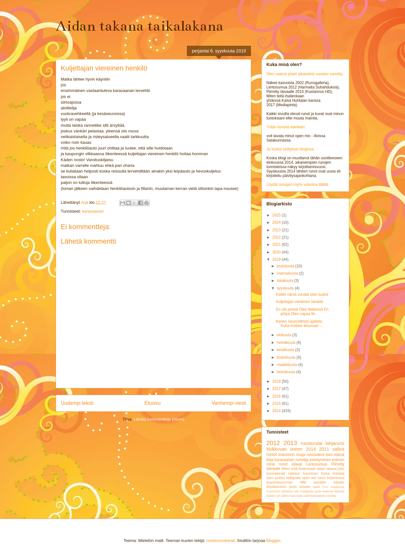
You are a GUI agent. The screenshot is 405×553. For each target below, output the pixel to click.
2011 (324, 449)
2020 (277, 252)
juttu (341, 469)
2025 (277, 215)
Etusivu (153, 403)
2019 (277, 259)
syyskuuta (286, 288)
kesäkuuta (286, 350)
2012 (273, 443)
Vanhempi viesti (229, 403)
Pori (325, 487)
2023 (277, 230)
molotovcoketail (220, 540)
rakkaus (294, 473)
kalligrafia (293, 478)
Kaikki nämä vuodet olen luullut (302, 294)
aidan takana (327, 469)
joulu (318, 491)
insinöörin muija (291, 455)
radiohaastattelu (314, 495)
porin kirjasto (299, 487)
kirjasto (339, 491)
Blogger (273, 540)
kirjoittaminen (276, 487)
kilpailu (339, 482)
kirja (269, 460)
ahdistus (287, 491)
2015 (277, 403)
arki (296, 491)
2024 (277, 222)
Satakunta (337, 487)
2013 (290, 443)
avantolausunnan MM (286, 482)
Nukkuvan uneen (284, 449)
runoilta (331, 495)
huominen (310, 473)
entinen (338, 460)
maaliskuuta (287, 364)
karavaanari (92, 211)
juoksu (280, 478)
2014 (277, 411)
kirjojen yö (273, 495)
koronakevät (275, 473)
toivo (270, 478)
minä (270, 464)
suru (316, 487)
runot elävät (290, 464)
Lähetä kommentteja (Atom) (159, 419)
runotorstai (311, 443)
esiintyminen (320, 460)
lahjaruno (335, 443)
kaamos (328, 491)
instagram (307, 491)
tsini (329, 455)
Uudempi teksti (77, 403)
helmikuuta (286, 372)
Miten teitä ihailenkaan (299, 469)
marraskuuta (288, 273)
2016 (277, 396)
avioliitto (320, 482)
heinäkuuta (286, 342)
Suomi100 (273, 491)
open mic (309, 478)
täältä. (324, 184)
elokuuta (284, 335)
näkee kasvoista (292, 495)
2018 (277, 381)
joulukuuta (286, 266)
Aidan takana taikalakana (139, 26)
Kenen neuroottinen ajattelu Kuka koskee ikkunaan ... (299, 323)
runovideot (315, 455)
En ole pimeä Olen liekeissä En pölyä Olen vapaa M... (302, 311)
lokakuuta (285, 280)
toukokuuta (286, 357)
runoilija (302, 460)
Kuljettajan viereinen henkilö (299, 302)
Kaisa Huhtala (332, 473)
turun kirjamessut (331, 478)
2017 (277, 388)
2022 (277, 237)
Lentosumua (316, 464)
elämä (339, 455)
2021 (277, 244)
